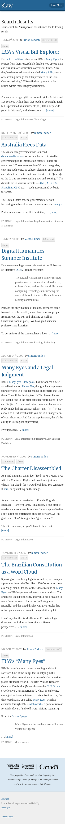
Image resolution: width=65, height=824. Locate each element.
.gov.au (12, 156)
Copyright (5, 799)
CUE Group (53, 686)
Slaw (7, 5)
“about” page (19, 716)
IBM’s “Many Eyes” (23, 661)
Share (5, 46)
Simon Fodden (31, 40)
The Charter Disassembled (31, 468)
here (5, 488)
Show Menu (56, 5)
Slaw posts (28, 381)
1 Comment (48, 239)
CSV (16, 187)
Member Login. (7, 817)
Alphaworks (35, 704)
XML (42, 183)
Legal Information (24, 119)
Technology (40, 119)
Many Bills (47, 72)
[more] (50, 110)
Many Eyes (52, 59)
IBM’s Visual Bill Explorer (30, 52)
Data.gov (57, 204)
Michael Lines (32, 239)
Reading (38, 342)
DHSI (19, 269)
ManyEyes (15, 381)
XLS (49, 183)
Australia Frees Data (23, 145)
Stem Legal (5, 808)
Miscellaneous (22, 742)
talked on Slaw (14, 59)
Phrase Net (28, 386)
